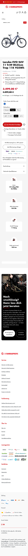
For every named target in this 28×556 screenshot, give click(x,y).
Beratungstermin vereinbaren (9, 333)
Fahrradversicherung (6, 381)
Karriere (3, 431)
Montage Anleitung (5, 371)
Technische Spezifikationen (10, 171)
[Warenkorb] (25, 12)
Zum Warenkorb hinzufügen (12, 125)
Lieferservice (4, 388)
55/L (16, 116)
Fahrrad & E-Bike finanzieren (7, 368)
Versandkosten (4, 541)
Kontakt (3, 435)
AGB (2, 475)
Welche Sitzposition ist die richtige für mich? (11, 406)
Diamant (6, 110)
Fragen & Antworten (5, 392)
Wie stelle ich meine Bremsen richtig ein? (10, 413)
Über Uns (3, 428)
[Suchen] (17, 12)
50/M (10, 116)
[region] (14, 40)
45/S (5, 116)
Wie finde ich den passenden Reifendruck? (10, 416)
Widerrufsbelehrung (5, 479)
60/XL (22, 116)
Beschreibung (6, 166)
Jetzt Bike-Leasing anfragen (14, 147)
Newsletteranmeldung (6, 438)
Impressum (3, 469)
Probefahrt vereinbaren (21, 333)
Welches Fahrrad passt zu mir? (8, 403)
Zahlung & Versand (5, 378)
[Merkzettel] (19, 12)
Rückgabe (3, 375)
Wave (18, 110)
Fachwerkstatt (4, 385)
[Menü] (2, 12)
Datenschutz (4, 472)
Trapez (12, 110)
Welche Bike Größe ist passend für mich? (10, 410)
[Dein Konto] (22, 12)
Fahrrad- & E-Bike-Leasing (7, 365)
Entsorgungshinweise (6, 482)
